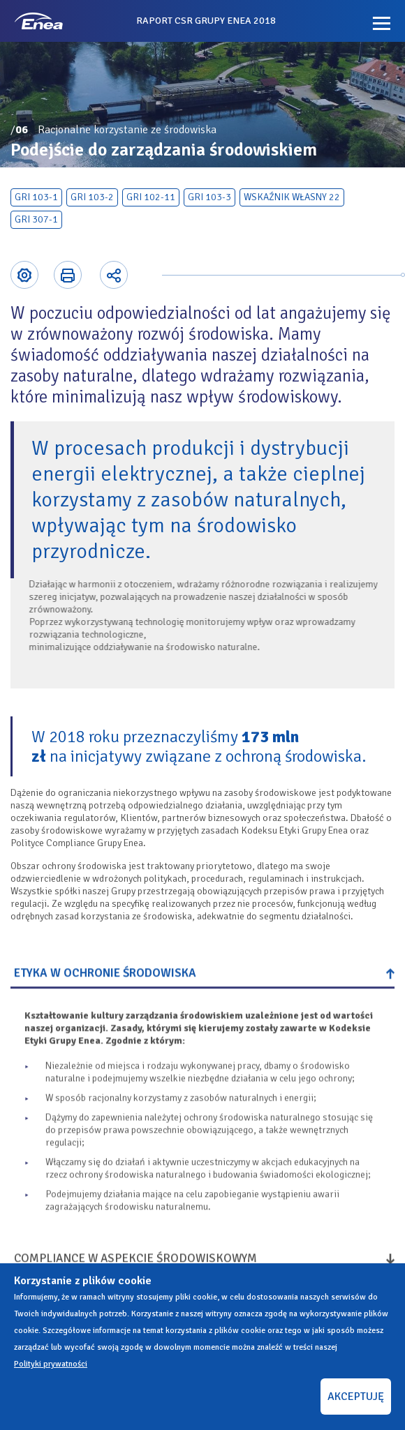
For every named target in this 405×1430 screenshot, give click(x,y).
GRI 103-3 (209, 197)
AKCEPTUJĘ (355, 1396)
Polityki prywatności (50, 1364)
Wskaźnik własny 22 (292, 197)
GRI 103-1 (36, 197)
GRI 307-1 (36, 219)
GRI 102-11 (150, 197)
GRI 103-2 (92, 197)
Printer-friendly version (68, 275)
